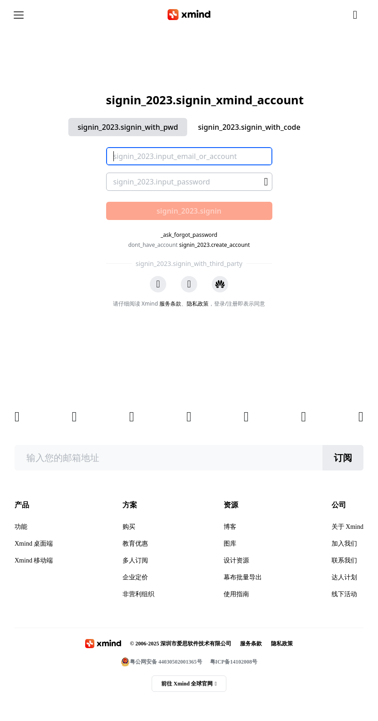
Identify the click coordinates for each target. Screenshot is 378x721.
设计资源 (236, 560)
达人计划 (344, 577)
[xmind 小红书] (303, 417)
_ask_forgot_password (189, 235)
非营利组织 (138, 594)
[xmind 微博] (188, 417)
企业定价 (135, 577)
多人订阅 (135, 560)
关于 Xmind (347, 526)
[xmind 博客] (17, 417)
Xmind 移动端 (34, 560)
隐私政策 (198, 303)
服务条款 (170, 303)
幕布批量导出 (243, 577)
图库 (230, 543)
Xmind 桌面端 (34, 543)
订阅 (343, 457)
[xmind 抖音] (360, 417)
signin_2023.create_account (214, 245)
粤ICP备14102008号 (234, 662)
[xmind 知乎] (131, 417)
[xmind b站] (246, 417)
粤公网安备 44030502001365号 (161, 661)
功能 (21, 526)
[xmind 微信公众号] (74, 417)
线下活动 (344, 594)
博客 (230, 526)
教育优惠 (135, 543)
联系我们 (344, 560)
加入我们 (344, 543)
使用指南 (236, 594)
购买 (129, 526)
